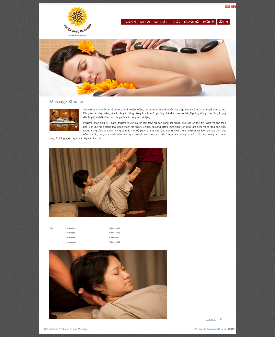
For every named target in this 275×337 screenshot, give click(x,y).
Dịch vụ (145, 21)
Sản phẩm (160, 21)
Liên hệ (223, 21)
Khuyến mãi (191, 21)
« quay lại (211, 319)
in (221, 319)
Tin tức (175, 21)
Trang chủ (129, 21)
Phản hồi (208, 21)
